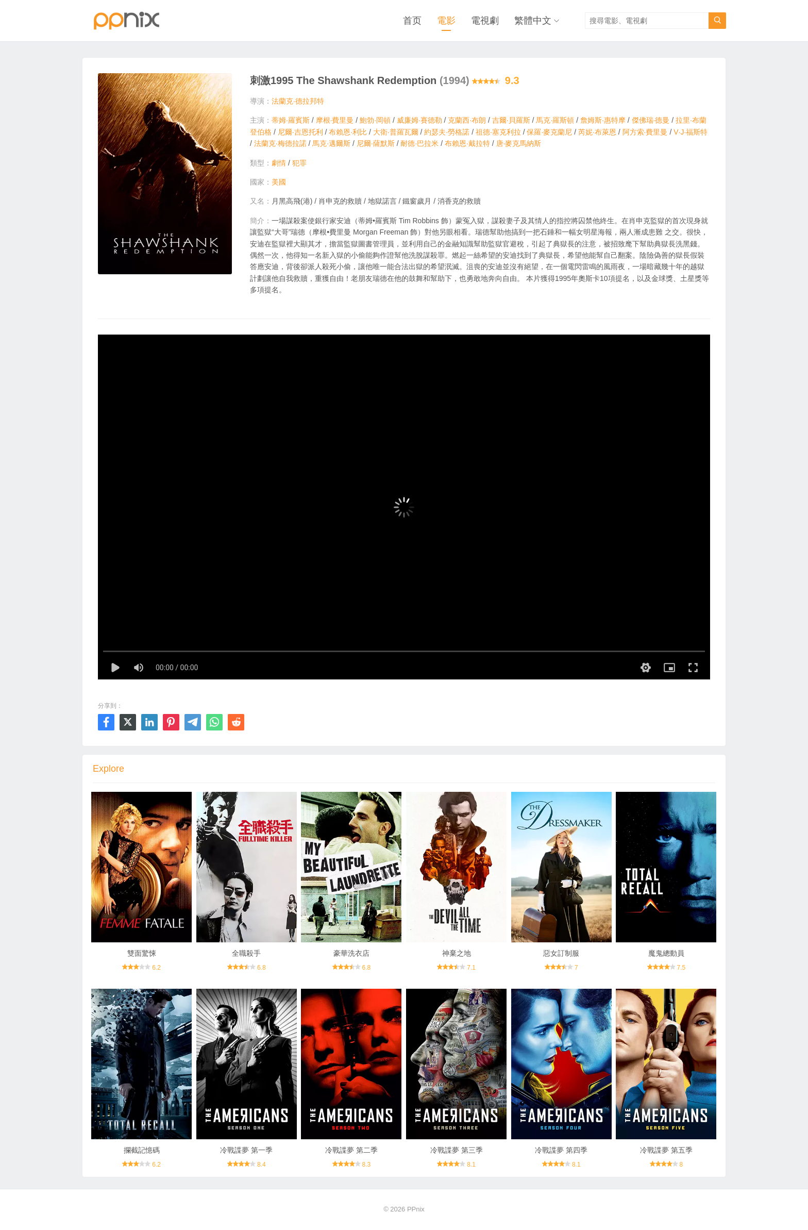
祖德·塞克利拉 (498, 132)
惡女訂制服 (561, 953)
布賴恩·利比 (348, 132)
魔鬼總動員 (666, 953)
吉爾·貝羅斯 (511, 120)
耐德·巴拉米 (419, 143)
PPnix (416, 1209)
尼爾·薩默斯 (376, 143)
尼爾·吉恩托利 (300, 132)
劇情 (279, 163)
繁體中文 (532, 20)
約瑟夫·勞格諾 (446, 132)
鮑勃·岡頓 (375, 120)
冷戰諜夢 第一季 (246, 1150)
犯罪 (299, 163)
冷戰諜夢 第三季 (456, 1150)
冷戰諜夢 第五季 (666, 1150)
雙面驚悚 (141, 953)
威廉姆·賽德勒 (419, 120)
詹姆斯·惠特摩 (603, 120)
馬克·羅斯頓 (555, 120)
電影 (446, 20)
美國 (279, 182)
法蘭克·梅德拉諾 (280, 143)
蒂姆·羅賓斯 (291, 120)
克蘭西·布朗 (467, 120)
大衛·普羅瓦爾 (395, 132)
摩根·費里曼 (335, 120)
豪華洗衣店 (351, 953)
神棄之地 (456, 953)
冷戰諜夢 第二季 (351, 1150)
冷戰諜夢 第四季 (561, 1150)
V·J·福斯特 (691, 132)
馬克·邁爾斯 (331, 143)
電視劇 (485, 20)
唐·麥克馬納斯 (519, 143)
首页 (412, 20)
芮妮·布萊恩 (597, 132)
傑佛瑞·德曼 (651, 120)
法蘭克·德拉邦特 (298, 101)
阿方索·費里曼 (645, 132)
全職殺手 (246, 953)
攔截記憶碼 (142, 1150)
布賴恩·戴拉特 (467, 143)
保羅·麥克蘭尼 (549, 132)
